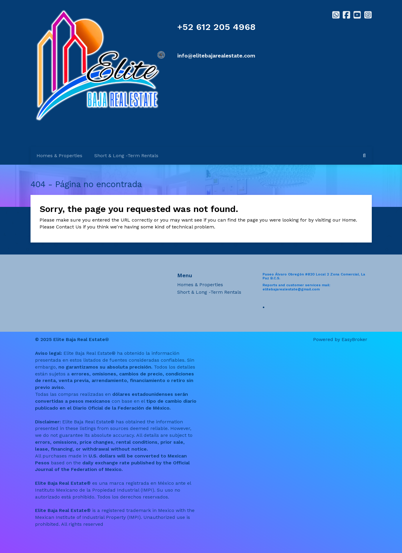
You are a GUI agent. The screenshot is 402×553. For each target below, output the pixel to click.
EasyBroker (354, 339)
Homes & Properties (59, 155)
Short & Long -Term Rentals (126, 155)
